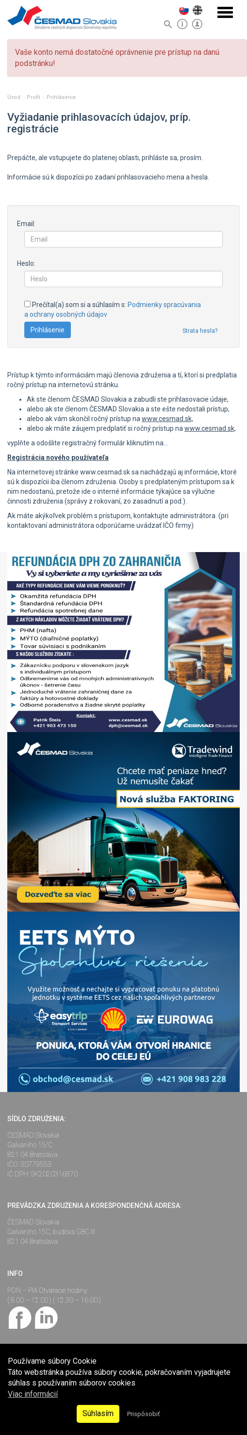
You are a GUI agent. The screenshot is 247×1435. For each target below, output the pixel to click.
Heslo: (26, 263)
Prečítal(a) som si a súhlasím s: (112, 309)
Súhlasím (98, 1413)
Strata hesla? (199, 330)
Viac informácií (33, 1394)
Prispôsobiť (143, 1414)
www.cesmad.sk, (167, 419)
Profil (34, 97)
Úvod (14, 97)
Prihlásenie (61, 97)
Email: (26, 224)
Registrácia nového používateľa (58, 457)
